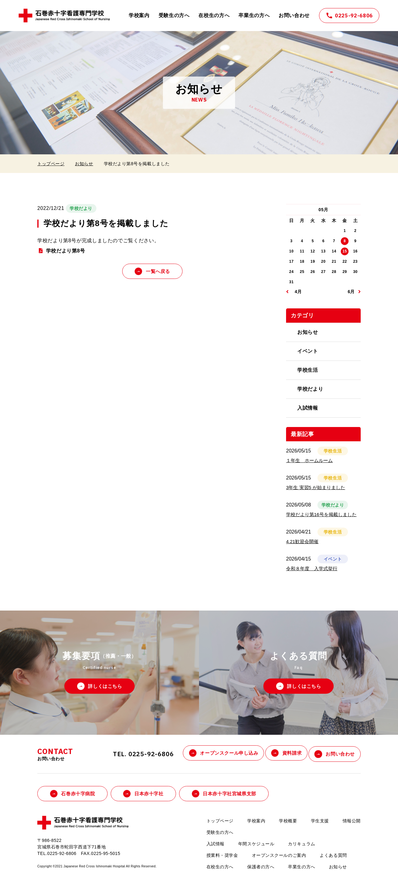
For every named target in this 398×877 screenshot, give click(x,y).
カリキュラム (301, 842)
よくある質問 (333, 854)
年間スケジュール (256, 842)
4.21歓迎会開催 (302, 541)
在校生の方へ (213, 15)
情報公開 (352, 819)
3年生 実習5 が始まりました (315, 487)
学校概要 (288, 819)
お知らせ (84, 163)
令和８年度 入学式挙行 (311, 568)
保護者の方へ (260, 865)
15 (344, 251)
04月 (297, 291)
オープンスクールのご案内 (279, 854)
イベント (307, 351)
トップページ (50, 163)
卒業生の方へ (254, 15)
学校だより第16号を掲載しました (321, 514)
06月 (349, 291)
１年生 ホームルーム (309, 460)
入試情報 (307, 408)
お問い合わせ (294, 15)
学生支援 (320, 819)
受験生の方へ (174, 15)
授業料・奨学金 (222, 854)
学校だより (310, 389)
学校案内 (139, 15)
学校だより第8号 (65, 250)
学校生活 (307, 370)
